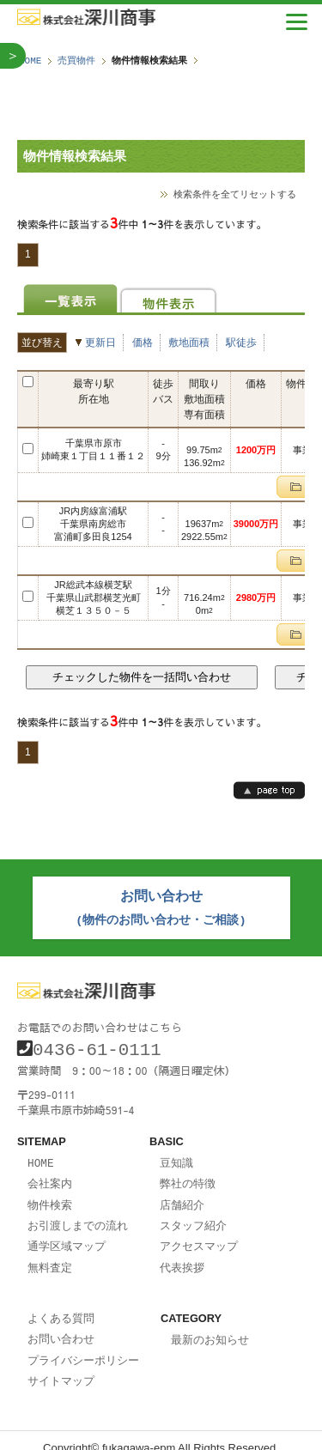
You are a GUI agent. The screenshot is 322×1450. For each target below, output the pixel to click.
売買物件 (76, 60)
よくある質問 (60, 1305)
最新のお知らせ (210, 1327)
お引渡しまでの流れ (77, 1215)
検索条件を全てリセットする (234, 193)
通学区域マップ (66, 1235)
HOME (30, 60)
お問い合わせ (60, 1325)
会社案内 (49, 1175)
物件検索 (49, 1196)
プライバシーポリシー (83, 1346)
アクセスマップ (199, 1235)
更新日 (100, 342)
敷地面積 (189, 342)
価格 (142, 342)
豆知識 (176, 1155)
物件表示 (168, 298)
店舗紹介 (182, 1196)
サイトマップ (60, 1366)
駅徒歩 (241, 342)
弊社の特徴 (188, 1175)
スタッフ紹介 (193, 1215)
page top (269, 789)
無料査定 (49, 1256)
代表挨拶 (182, 1256)
